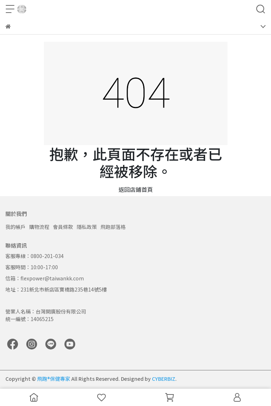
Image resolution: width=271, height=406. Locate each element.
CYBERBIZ (163, 378)
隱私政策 (87, 226)
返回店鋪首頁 (135, 189)
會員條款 (63, 226)
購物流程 (39, 226)
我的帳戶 (15, 226)
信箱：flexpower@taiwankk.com (44, 278)
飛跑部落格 (113, 226)
